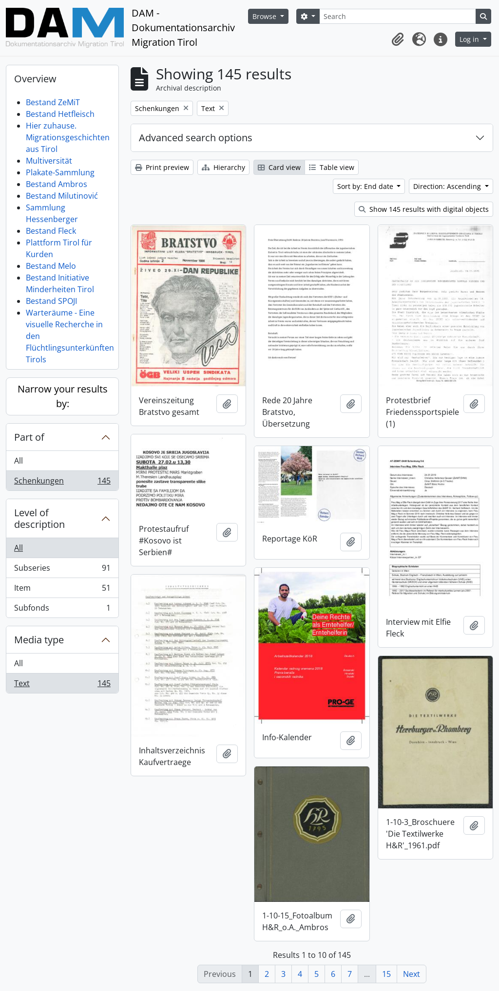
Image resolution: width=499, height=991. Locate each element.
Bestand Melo (51, 266)
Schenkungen (62, 482)
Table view (331, 167)
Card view (279, 167)
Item (62, 590)
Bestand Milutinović (62, 195)
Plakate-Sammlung (60, 172)
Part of (29, 437)
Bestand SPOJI (51, 301)
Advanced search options (195, 137)
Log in (470, 39)
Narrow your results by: (63, 396)
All (18, 460)
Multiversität (49, 160)
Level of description (39, 518)
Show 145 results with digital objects (424, 209)
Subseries (62, 570)
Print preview (162, 167)
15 (386, 974)
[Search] (397, 16)
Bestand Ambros (56, 184)
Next (411, 974)
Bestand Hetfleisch (60, 114)
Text (62, 685)
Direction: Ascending (448, 186)
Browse (265, 16)
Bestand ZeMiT (53, 102)
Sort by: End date (366, 186)
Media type (39, 639)
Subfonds (62, 609)
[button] (397, 39)
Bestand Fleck (51, 230)
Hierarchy (223, 167)
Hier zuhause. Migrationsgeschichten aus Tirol (68, 137)
